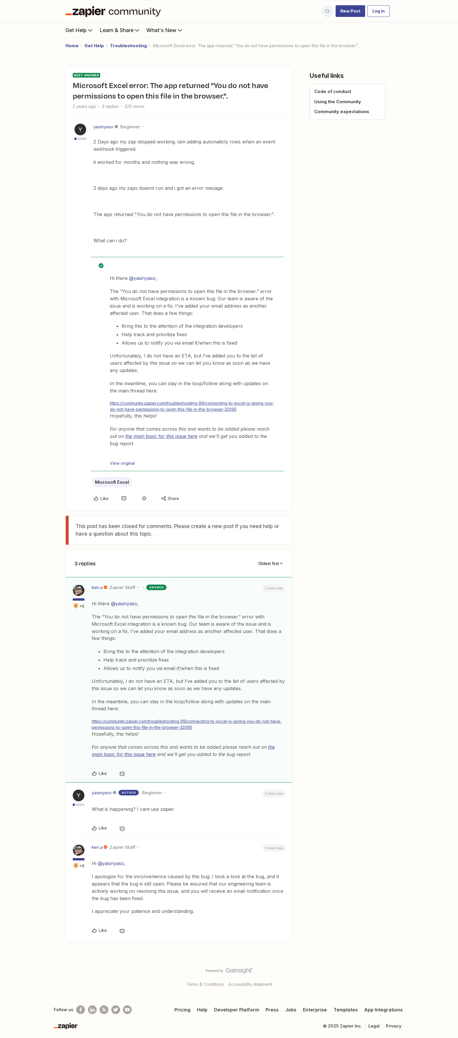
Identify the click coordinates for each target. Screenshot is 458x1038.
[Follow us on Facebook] (80, 1009)
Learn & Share (120, 30)
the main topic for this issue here (161, 436)
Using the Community (337, 101)
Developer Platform (236, 1010)
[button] (350, 11)
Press (272, 1010)
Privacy (393, 1025)
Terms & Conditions (205, 984)
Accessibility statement (250, 984)
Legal (374, 1025)
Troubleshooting (128, 45)
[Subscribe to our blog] (104, 1009)
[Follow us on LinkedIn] (92, 1009)
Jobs (290, 1010)
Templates (346, 1010)
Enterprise (315, 1010)
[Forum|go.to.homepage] (114, 11)
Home (72, 45)
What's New (164, 30)
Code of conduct (332, 91)
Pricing (182, 1010)
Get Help (79, 30)
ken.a (97, 587)
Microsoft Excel (112, 482)
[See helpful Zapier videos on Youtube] (127, 1009)
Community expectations (341, 111)
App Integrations (383, 1010)
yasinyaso (103, 126)
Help (202, 1010)
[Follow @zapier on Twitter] (115, 1009)
